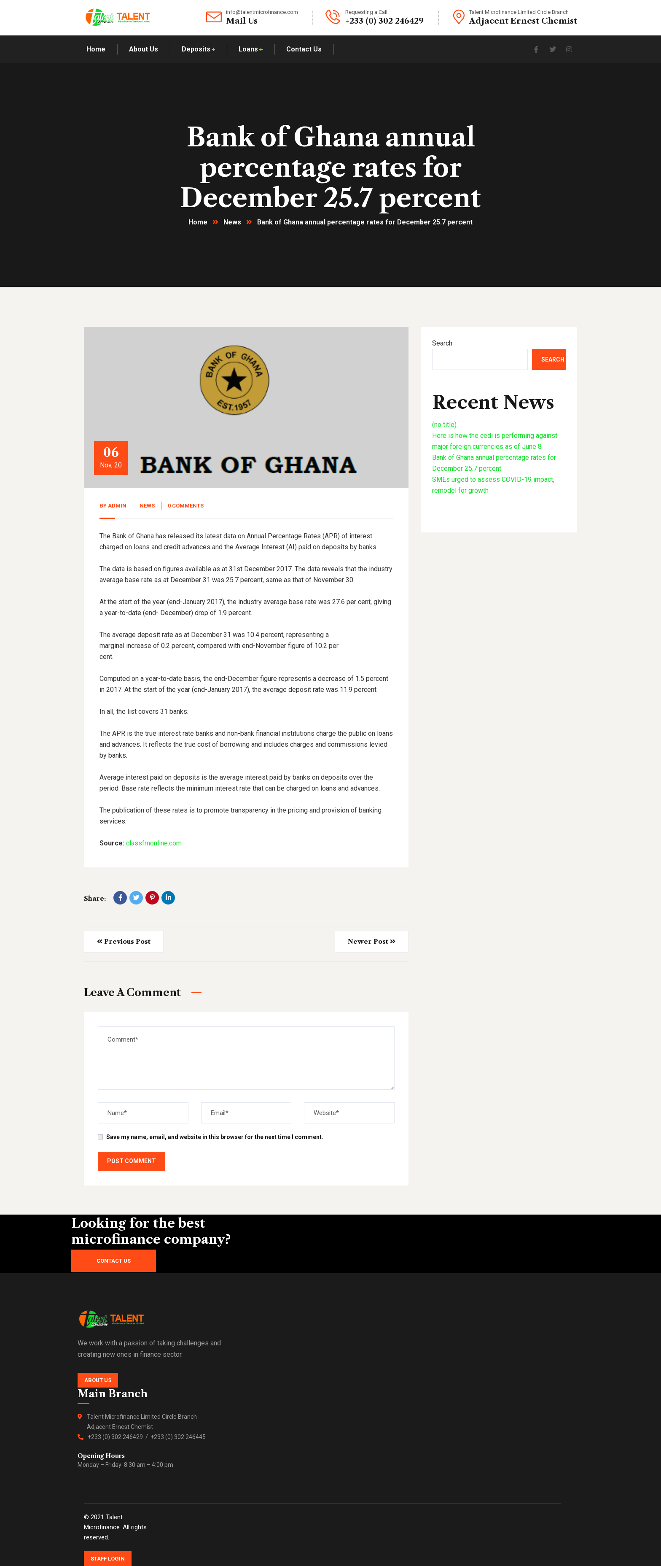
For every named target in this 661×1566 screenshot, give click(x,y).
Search (442, 343)
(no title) (444, 425)
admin (117, 505)
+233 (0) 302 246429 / (119, 1437)
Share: (95, 898)
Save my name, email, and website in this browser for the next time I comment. (214, 1137)
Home (197, 222)
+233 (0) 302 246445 (178, 1437)
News (232, 222)
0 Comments (186, 505)
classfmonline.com (154, 843)
